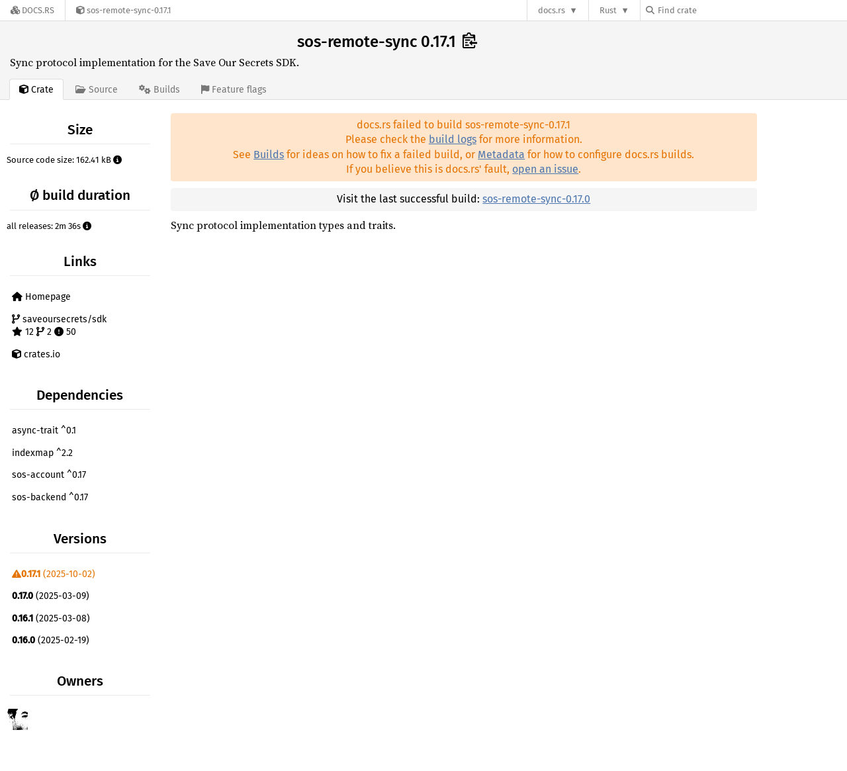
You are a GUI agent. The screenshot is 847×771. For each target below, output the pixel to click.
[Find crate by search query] (712, 10)
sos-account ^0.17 (49, 474)
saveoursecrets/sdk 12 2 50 (59, 326)
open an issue (545, 169)
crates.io (36, 354)
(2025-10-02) (53, 574)
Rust (608, 10)
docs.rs (551, 10)
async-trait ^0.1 (44, 430)
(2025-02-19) (50, 640)
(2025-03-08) (51, 618)
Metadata (501, 154)
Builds (268, 154)
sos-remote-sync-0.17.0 (536, 199)
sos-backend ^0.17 (50, 497)
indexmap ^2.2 (42, 453)
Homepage (41, 296)
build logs (452, 139)
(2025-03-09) (50, 596)
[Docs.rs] (32, 10)
